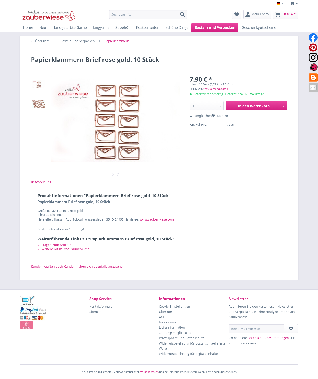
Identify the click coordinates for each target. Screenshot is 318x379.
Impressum (167, 322)
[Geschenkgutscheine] (258, 27)
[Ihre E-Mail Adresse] (256, 328)
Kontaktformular (101, 306)
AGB (162, 317)
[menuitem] (293, 3)
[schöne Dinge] (177, 27)
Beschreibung (41, 182)
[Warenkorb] (285, 14)
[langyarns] (101, 27)
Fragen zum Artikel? (54, 245)
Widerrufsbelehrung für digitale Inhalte (188, 354)
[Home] (28, 27)
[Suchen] (182, 14)
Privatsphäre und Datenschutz (181, 338)
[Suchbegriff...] (148, 14)
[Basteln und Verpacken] (214, 27)
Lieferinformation (172, 327)
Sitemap (95, 312)
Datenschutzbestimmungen (268, 338)
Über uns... (167, 312)
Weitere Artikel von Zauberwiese (63, 249)
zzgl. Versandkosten (215, 89)
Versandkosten (149, 372)
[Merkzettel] (236, 14)
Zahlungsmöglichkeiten (176, 333)
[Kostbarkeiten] (148, 27)
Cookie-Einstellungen (174, 306)
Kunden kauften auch (47, 266)
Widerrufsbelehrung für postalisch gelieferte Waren (192, 346)
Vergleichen (201, 116)
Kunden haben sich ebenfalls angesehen (94, 266)
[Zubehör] (122, 27)
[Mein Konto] (257, 14)
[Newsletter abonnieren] (291, 328)
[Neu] (42, 27)
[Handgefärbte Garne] (69, 27)
